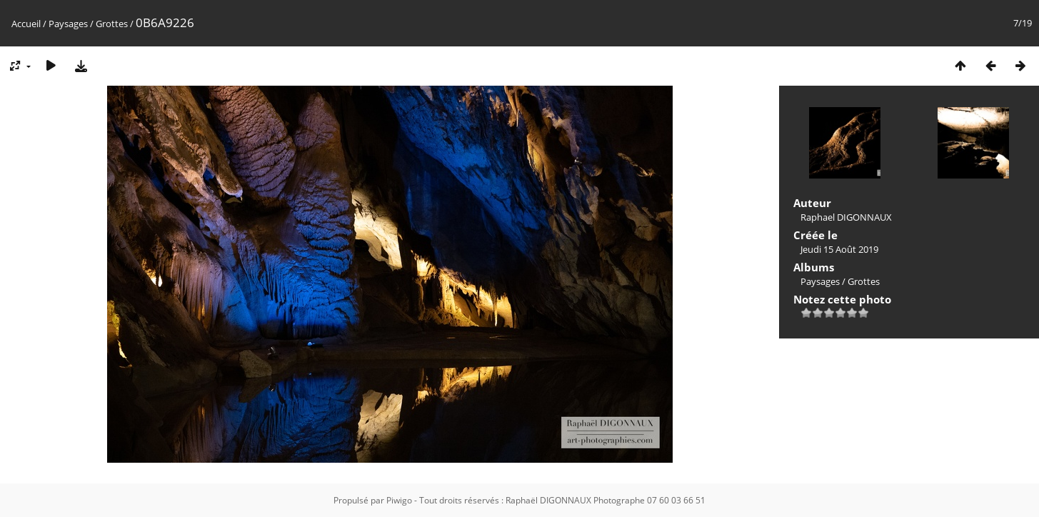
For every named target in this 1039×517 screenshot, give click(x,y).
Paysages (68, 23)
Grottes (112, 23)
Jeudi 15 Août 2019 (839, 249)
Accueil (26, 23)
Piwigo (399, 500)
